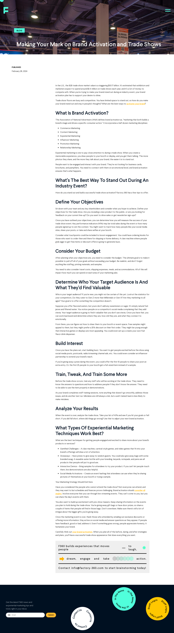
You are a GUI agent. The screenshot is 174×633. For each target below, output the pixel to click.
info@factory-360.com (87, 567)
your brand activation (82, 531)
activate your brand (136, 103)
